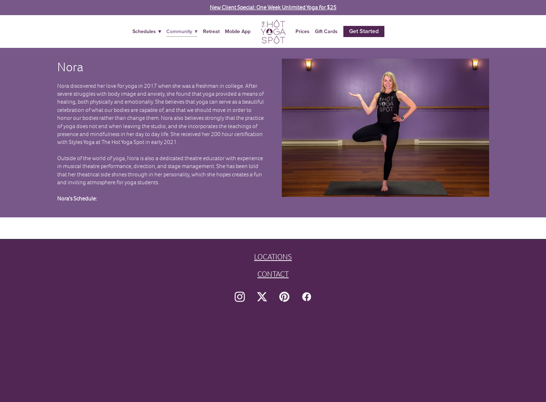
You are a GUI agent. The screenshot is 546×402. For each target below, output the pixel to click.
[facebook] (306, 296)
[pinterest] (284, 296)
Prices (302, 31)
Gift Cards (326, 31)
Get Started (364, 31)
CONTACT (273, 274)
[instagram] (239, 296)
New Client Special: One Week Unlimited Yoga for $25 (273, 7)
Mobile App (238, 31)
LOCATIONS (273, 257)
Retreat (211, 31)
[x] (262, 296)
